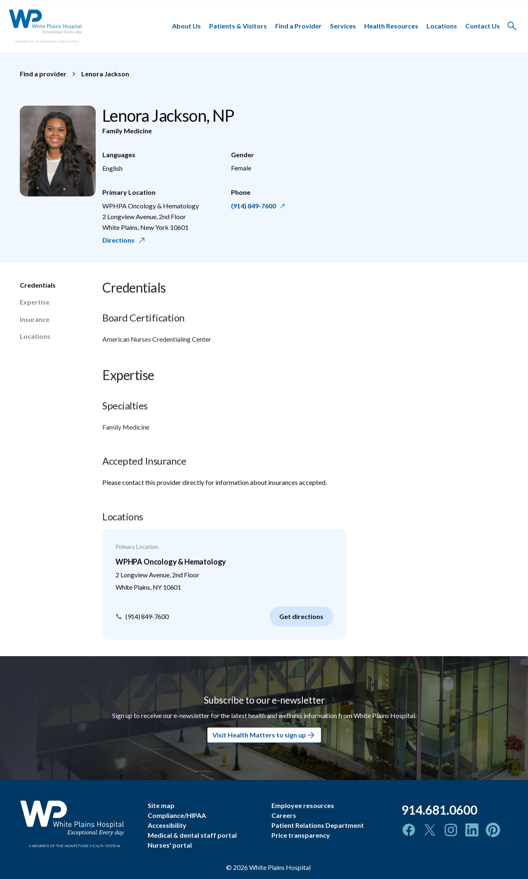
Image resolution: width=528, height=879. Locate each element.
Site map (161, 805)
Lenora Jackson (105, 74)
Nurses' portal (170, 845)
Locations (442, 26)
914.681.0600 (439, 809)
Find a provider (43, 74)
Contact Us (482, 26)
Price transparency (300, 835)
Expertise (35, 302)
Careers (283, 815)
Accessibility (167, 825)
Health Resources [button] (391, 26)
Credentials (38, 285)
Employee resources (302, 805)
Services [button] (343, 26)
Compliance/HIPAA (177, 815)
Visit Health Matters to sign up (264, 735)
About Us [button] (186, 26)
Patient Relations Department (317, 825)
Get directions (301, 616)
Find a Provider (298, 26)
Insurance (35, 319)
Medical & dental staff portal (192, 835)
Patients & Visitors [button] (238, 26)
